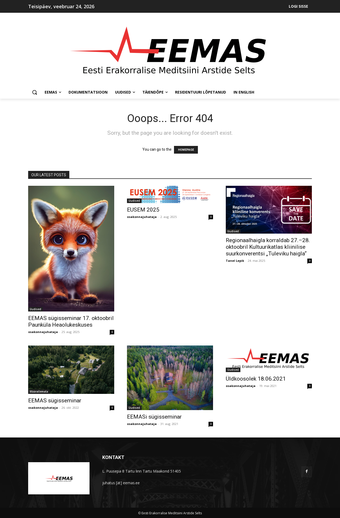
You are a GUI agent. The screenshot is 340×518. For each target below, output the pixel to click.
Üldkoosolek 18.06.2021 (256, 379)
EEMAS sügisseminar (54, 400)
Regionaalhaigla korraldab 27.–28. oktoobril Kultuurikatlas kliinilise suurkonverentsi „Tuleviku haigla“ (268, 247)
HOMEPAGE (186, 149)
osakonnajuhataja (43, 332)
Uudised (35, 309)
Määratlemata (39, 391)
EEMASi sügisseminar (154, 417)
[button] (34, 92)
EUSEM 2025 (143, 210)
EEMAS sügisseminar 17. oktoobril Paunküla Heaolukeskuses (71, 321)
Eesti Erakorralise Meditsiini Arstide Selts (172, 513)
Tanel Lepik (235, 261)
